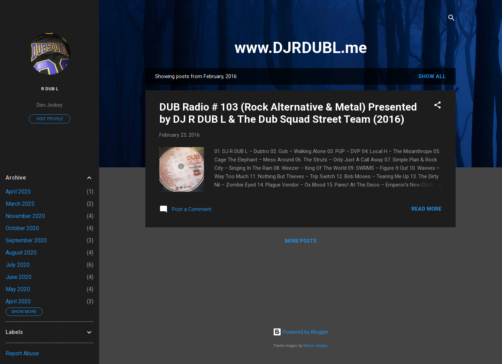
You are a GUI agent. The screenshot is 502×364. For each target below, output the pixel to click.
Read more (426, 209)
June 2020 (18, 277)
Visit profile (49, 118)
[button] (437, 106)
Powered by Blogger (300, 332)
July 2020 (18, 264)
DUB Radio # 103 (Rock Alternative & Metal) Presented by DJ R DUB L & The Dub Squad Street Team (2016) (288, 113)
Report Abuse (22, 353)
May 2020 (18, 289)
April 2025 (18, 191)
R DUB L (49, 88)
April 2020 (18, 301)
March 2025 (20, 203)
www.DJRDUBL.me (301, 47)
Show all (432, 76)
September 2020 (26, 240)
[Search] (451, 19)
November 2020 (25, 216)
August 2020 (21, 252)
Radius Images (315, 345)
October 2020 (22, 228)
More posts (301, 241)
